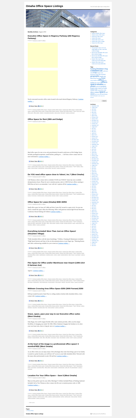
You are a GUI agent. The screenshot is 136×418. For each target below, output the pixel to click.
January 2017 (95, 138)
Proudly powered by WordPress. (99, 413)
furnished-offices (32, 254)
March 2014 (94, 192)
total (91, 95)
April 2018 (94, 114)
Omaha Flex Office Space (68, 109)
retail (105, 90)
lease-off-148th (31, 223)
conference (79, 221)
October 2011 (95, 239)
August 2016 (94, 146)
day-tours (34, 195)
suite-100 (67, 367)
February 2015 (95, 175)
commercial (96, 70)
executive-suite (41, 307)
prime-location (54, 367)
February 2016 (95, 155)
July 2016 (94, 147)
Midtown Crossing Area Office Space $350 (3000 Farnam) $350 (55, 288)
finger (82, 253)
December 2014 (95, 178)
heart (91, 78)
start (106, 92)
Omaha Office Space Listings (44, 6)
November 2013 (95, 199)
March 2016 (94, 154)
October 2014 (95, 181)
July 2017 (94, 128)
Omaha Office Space (96, 38)
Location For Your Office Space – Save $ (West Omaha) (52, 375)
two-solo (54, 168)
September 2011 (95, 240)
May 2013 (94, 208)
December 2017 (95, 120)
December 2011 (95, 235)
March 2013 (94, 211)
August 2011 (94, 242)
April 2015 (94, 171)
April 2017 (94, 133)
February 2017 (95, 136)
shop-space (58, 282)
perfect (62, 396)
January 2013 (95, 215)
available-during (80, 194)
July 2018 (94, 109)
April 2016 (94, 152)
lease (103, 78)
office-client (47, 367)
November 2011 (95, 237)
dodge (78, 166)
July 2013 (94, 205)
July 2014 (94, 186)
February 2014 (95, 194)
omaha (99, 84)
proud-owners (51, 282)
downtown (92, 74)
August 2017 (94, 126)
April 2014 (94, 191)
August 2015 (94, 165)
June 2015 (94, 168)
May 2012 (94, 227)
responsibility (100, 90)
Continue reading (44, 156)
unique (67, 337)
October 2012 (95, 219)
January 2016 (95, 157)
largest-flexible (35, 337)
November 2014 (95, 179)
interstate (99, 78)
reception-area (101, 88)
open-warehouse (44, 282)
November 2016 (95, 141)
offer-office (47, 337)
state (69, 254)
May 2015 (94, 170)
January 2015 (95, 176)
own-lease (53, 337)
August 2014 (94, 184)
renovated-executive (49, 113)
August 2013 (94, 203)
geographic (94, 76)
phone (104, 84)
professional (98, 86)
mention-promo (40, 195)
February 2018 (95, 117)
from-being (33, 367)
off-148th (44, 223)
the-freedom (63, 337)
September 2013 (95, 202)
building (93, 69)
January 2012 (95, 234)
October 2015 (95, 162)
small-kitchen (41, 168)
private (61, 223)
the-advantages (73, 367)
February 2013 (95, 213)
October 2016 (95, 142)
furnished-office (40, 367)
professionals (61, 367)
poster (93, 86)
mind (41, 337)
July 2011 (94, 244)
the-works (68, 282)
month (94, 80)
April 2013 (94, 210)
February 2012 (95, 232)
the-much (63, 113)
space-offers (79, 223)
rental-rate (93, 90)
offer (44, 337)
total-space (95, 95)
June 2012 (94, 226)
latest (37, 254)
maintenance (42, 254)
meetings (34, 396)
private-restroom (68, 223)
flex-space (30, 282)
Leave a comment (70, 113)
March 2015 (94, 173)
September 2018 (95, 106)
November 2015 (95, 160)
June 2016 (94, 149)
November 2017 (95, 122)
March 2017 (94, 134)
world (71, 337)
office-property (97, 82)
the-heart (102, 94)
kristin (83, 111)
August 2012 (94, 223)
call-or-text (79, 395)
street (92, 94)
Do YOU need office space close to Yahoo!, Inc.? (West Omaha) (56, 174)
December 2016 (95, 139)
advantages (79, 366)
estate (97, 74)
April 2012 (94, 229)
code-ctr (30, 195)
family (29, 367)
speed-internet (64, 254)
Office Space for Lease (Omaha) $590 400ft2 (47, 202)
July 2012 (94, 224)
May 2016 (94, 150)
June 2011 (94, 245)
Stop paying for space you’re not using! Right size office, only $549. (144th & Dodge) (99, 49)
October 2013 (95, 200)
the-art (72, 254)
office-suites (36, 113)
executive (34, 307)
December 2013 (95, 197)
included (30, 396)
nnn (97, 80)
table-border (97, 94)
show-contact (34, 168)
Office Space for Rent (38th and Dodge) (45, 119)
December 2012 (95, 216)
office (48, 223)
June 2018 (94, 110)
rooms (55, 254)
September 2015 (95, 163)
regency (42, 113)
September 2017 (95, 125)
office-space (52, 223)
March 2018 (94, 115)
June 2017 (94, 130)
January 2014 (95, 195)
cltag (106, 69)
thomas (53, 195)
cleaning (79, 253)
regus (58, 337)
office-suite (30, 113)
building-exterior (80, 280)
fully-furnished (102, 74)
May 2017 (94, 131)
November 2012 (95, 218)
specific (63, 282)
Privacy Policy (30, 410)
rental (105, 88)
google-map (103, 76)
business (100, 68)
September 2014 (95, 183)
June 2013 (94, 207)
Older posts (31, 402)
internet (95, 78)
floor (46, 307)
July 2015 (94, 167)
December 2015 (95, 159)
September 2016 (95, 144)
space (73, 223)
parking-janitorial (56, 396)
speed (58, 254)
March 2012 (94, 231)
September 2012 (95, 221)
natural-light (38, 223)
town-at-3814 (48, 168)
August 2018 (94, 107)
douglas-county (100, 72)
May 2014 (94, 189)
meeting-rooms (49, 254)
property (103, 86)
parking (58, 223)
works (72, 282)
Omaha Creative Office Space (55, 109)
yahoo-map (100, 95)
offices (43, 40)
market (91, 80)
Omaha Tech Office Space (66, 111)
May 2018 (94, 112)
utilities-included (31, 398)
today (57, 195)
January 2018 (95, 118)
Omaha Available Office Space (39, 109)
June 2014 (94, 187)
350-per (78, 306)
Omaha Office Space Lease (38, 111)
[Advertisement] (43, 55)
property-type (93, 88)
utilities (34, 224)
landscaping (36, 282)
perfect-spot (67, 396)
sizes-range (57, 113)
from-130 (79, 111)
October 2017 (95, 123)
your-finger (77, 254)
